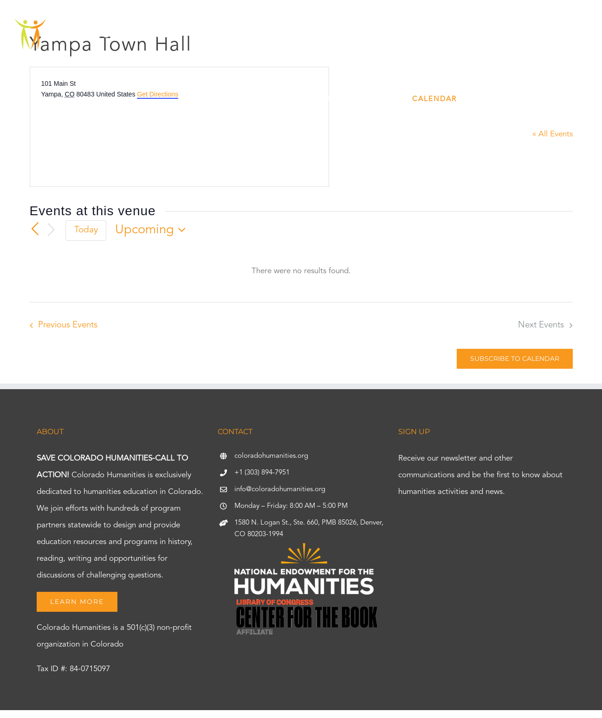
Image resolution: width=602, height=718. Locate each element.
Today (86, 230)
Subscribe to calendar (514, 359)
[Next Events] (51, 230)
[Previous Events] (35, 229)
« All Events (552, 134)
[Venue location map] (111, 134)
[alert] (301, 271)
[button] (575, 99)
